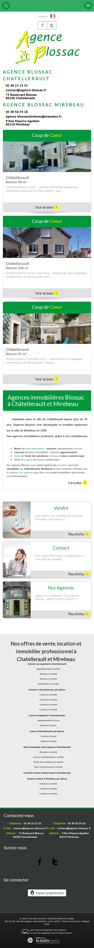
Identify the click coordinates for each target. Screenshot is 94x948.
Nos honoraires (40, 921)
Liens (50, 921)
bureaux (53, 456)
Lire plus (77, 482)
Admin (57, 921)
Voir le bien (47, 207)
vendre (63, 465)
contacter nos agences (21, 472)
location (28, 459)
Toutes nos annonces (71, 921)
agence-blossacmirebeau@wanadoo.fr (34, 116)
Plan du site (10, 921)
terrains (78, 448)
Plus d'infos (79, 534)
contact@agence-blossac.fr (26, 90)
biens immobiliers (35, 448)
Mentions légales (24, 921)
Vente (17, 456)
